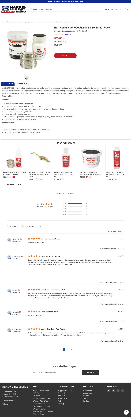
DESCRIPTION (8, 84)
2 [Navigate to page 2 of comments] (67, 349)
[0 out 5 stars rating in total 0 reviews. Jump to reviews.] (63, 34)
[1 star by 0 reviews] (75, 214)
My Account (87, 390)
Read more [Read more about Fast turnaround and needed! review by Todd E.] (64, 298)
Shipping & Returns (65, 390)
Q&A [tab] (19, 184)
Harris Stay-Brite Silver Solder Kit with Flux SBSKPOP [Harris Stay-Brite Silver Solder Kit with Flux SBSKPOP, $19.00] (14, 173)
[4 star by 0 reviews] (75, 206)
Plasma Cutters (39, 404)
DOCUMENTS (22, 84)
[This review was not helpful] (122, 249)
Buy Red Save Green (41, 390)
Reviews (86, 396)
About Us (61, 396)
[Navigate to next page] (71, 349)
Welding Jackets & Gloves (43, 411)
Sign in (110, 9)
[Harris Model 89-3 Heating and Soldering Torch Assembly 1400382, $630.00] (40, 158)
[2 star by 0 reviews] (75, 212)
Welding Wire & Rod (40, 401)
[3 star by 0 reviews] (75, 209)
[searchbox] (14, 226)
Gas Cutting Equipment (42, 406)
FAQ (59, 401)
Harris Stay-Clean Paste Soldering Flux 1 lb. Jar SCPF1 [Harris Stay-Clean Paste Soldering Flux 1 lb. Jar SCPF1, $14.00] (90, 173)
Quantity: (58, 45)
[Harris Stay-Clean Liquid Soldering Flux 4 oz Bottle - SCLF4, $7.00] (66, 158)
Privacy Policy (63, 398)
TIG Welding (37, 396)
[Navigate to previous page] (60, 349)
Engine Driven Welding (41, 398)
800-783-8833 (9, 400)
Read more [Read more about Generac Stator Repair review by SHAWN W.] (68, 264)
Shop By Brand (38, 414)
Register (118, 9)
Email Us (7, 404)
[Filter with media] (33, 226)
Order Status (87, 393)
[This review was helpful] (118, 249)
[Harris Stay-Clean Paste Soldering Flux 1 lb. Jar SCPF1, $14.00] (91, 158)
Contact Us (62, 393)
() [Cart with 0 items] (127, 9)
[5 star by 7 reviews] (75, 204)
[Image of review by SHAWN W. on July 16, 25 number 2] (44, 270)
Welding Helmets (39, 409)
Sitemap (61, 404)
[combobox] (116, 231)
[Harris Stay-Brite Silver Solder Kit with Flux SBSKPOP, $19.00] (15, 158)
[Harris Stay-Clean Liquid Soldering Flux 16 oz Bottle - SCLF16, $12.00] (117, 158)
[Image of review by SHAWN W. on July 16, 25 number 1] (33, 270)
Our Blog (86, 401)
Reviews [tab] (10, 184)
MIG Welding (38, 393)
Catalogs (86, 398)
